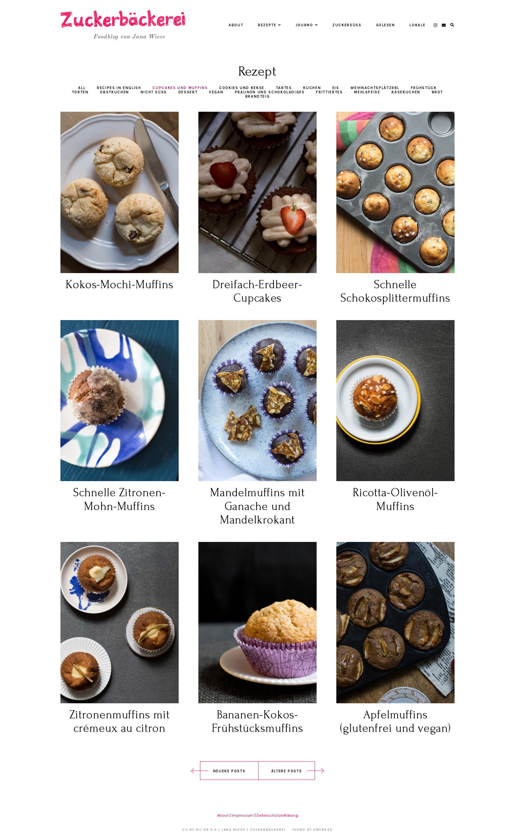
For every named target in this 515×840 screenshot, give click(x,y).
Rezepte (269, 25)
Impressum (243, 815)
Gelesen (385, 25)
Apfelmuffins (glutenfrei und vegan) (395, 721)
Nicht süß (154, 92)
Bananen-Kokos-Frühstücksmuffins (257, 721)
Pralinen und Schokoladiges (270, 92)
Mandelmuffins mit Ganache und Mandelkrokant (257, 506)
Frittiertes (329, 92)
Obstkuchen (114, 92)
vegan (216, 92)
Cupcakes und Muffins (180, 88)
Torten (80, 92)
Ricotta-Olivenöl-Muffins (395, 499)
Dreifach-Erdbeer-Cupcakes (257, 291)
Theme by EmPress (312, 830)
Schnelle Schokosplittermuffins (395, 291)
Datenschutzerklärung (277, 815)
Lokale (417, 25)
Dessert (188, 92)
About (236, 25)
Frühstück (424, 88)
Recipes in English (119, 88)
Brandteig (257, 96)
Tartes (284, 88)
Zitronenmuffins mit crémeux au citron (119, 721)
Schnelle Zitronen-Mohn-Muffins (119, 499)
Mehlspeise (367, 92)
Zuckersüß (347, 25)
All (81, 88)
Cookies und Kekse (241, 88)
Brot (437, 92)
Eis (335, 88)
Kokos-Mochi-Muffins (119, 284)
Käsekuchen (406, 92)
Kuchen (312, 88)
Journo (307, 25)
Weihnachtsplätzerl (374, 88)
